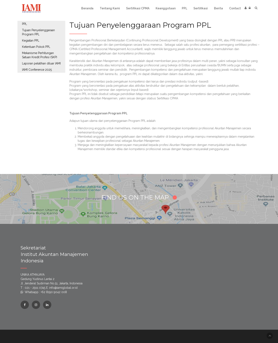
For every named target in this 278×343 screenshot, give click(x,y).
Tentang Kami (110, 8)
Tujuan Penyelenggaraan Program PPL (38, 32)
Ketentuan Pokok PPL (36, 46)
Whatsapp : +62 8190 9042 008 (46, 292)
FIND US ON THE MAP (139, 197)
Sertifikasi (200, 8)
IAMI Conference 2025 (37, 69)
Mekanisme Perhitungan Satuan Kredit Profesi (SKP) (39, 55)
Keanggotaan (166, 8)
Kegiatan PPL (30, 40)
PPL (184, 8)
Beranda (87, 8)
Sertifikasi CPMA (137, 8)
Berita (218, 8)
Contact (235, 8)
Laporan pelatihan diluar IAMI (41, 63)
